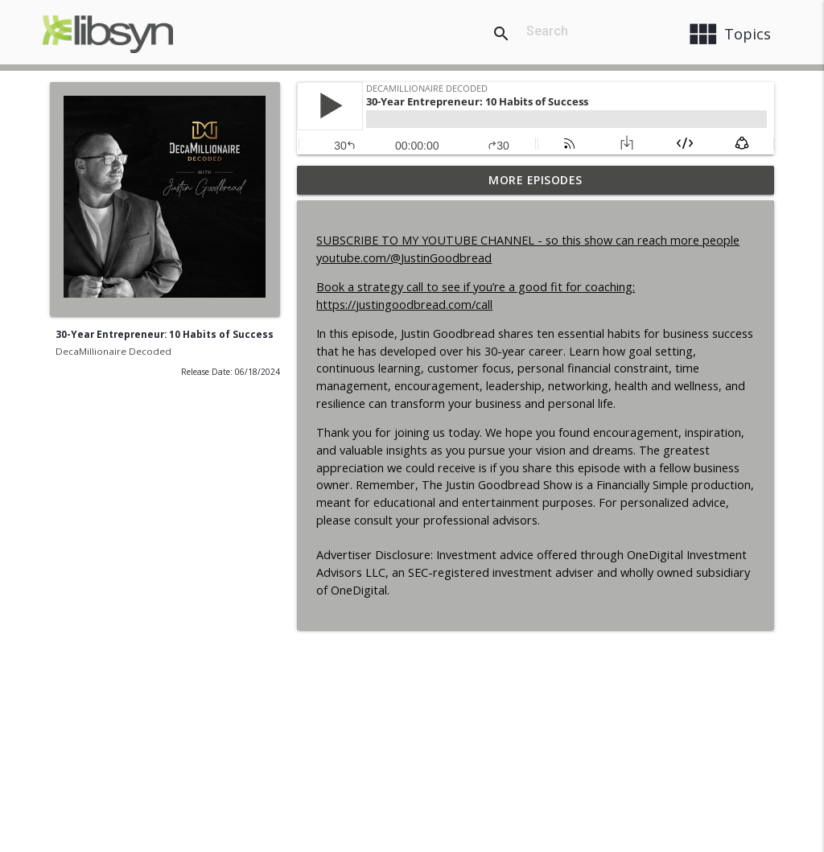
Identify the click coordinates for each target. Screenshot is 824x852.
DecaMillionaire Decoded (113, 351)
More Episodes (535, 179)
